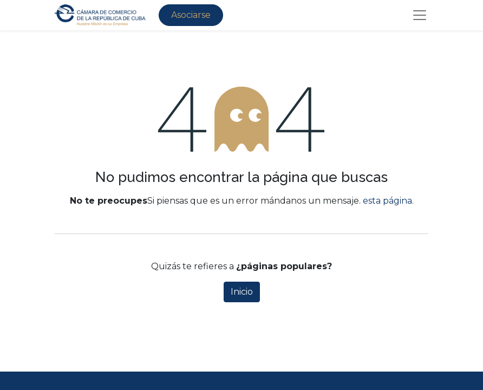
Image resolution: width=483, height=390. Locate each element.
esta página (387, 201)
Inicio (242, 292)
